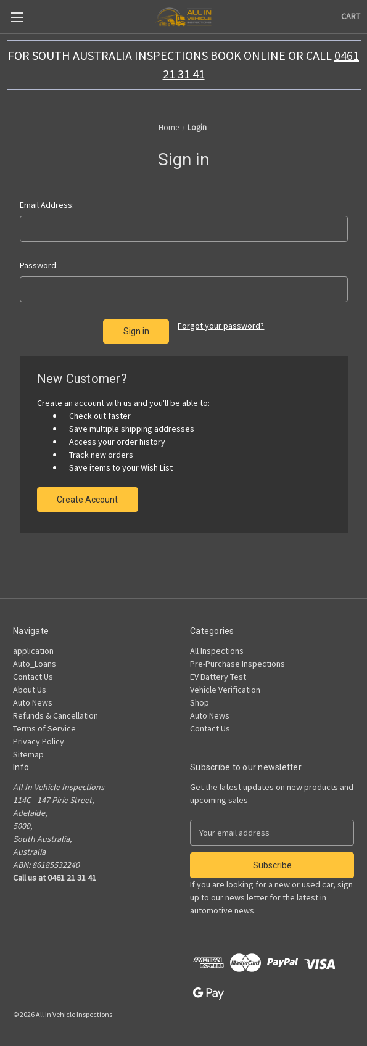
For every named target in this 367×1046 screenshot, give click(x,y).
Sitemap (28, 754)
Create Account (87, 499)
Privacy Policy (38, 741)
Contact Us (33, 676)
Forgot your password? (221, 325)
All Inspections (217, 650)
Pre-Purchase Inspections (237, 663)
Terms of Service (44, 728)
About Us (29, 689)
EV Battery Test (218, 676)
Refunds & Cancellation (55, 715)
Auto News (32, 702)
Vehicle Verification (225, 689)
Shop (199, 702)
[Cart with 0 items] (350, 16)
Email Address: (47, 204)
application (33, 650)
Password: (39, 265)
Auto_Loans (34, 663)
